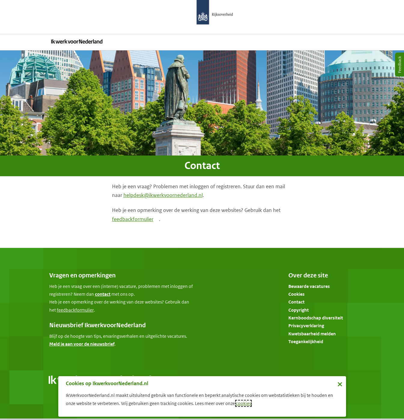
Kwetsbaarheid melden (312, 334)
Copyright (298, 310)
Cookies (296, 294)
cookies (243, 403)
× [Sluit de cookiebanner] (340, 384)
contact (103, 294)
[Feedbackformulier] (75, 310)
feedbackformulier (132, 219)
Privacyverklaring (306, 325)
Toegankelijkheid (305, 341)
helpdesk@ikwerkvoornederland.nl (163, 195)
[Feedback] (399, 65)
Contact (296, 302)
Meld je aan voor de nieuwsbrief (81, 344)
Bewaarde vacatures (309, 286)
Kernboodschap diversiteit (315, 318)
